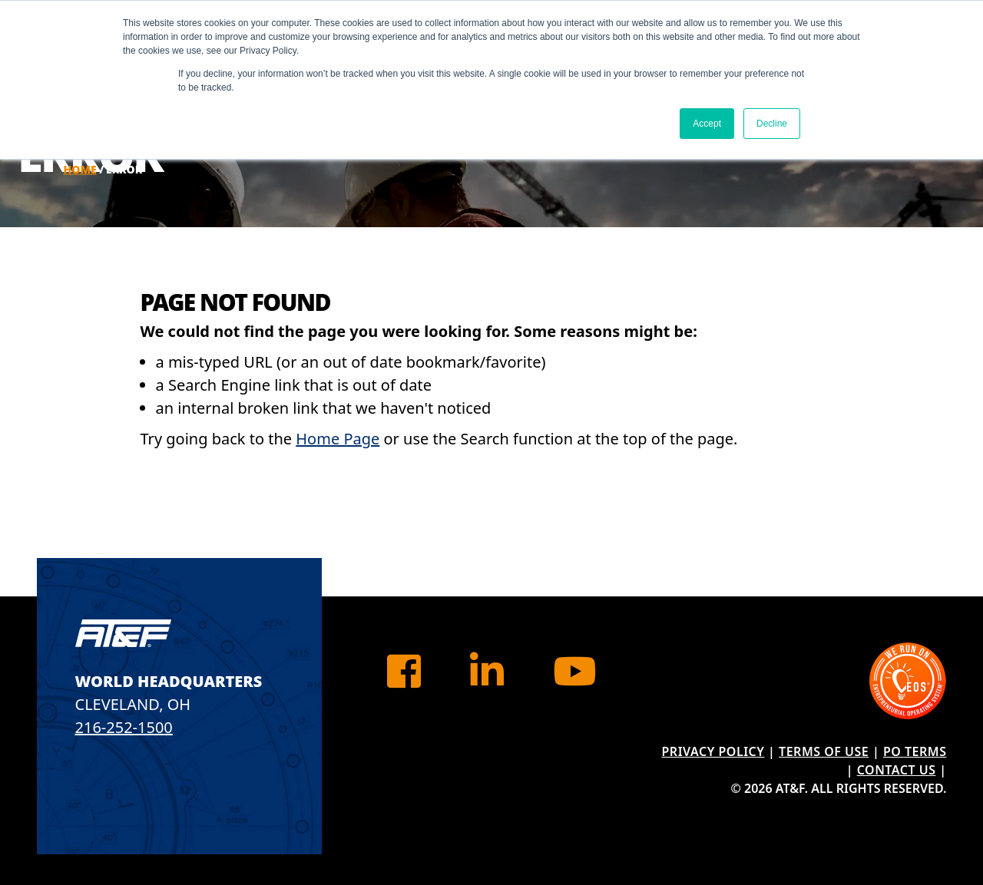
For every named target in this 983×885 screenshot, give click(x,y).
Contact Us (896, 769)
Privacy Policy (713, 751)
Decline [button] (771, 123)
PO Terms (915, 751)
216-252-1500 (124, 727)
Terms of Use (824, 751)
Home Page (337, 438)
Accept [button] (707, 123)
